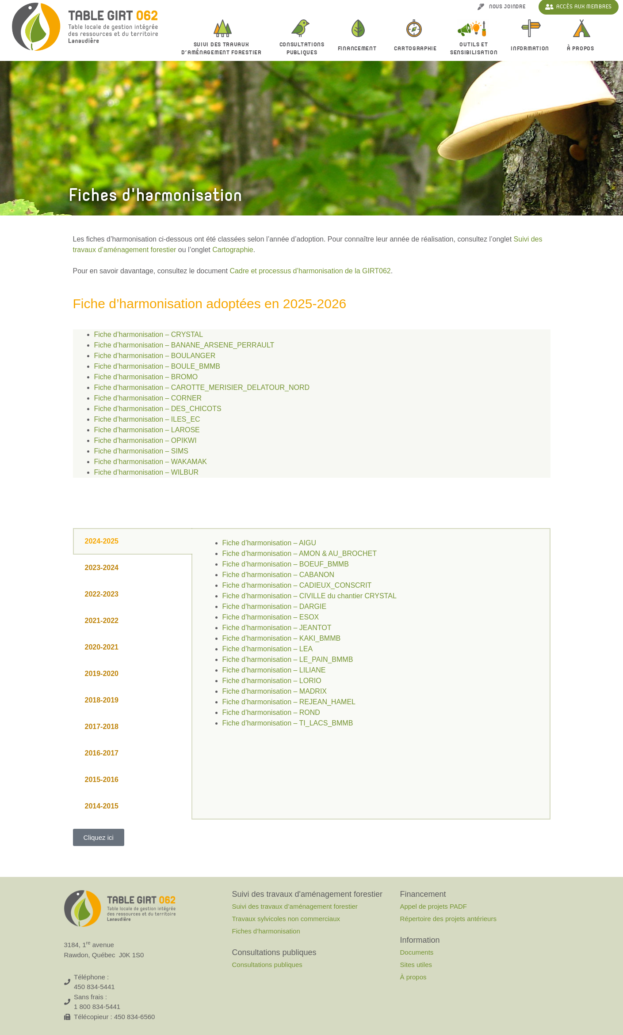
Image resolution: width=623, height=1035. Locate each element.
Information (532, 49)
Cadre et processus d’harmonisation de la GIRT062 (309, 271)
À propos (583, 49)
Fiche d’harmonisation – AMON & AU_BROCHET (299, 553)
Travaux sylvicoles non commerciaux (286, 918)
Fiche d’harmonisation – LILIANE (274, 670)
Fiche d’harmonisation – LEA (267, 649)
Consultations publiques (267, 964)
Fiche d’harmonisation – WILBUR (146, 472)
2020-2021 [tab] (102, 647)
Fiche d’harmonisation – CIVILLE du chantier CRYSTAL (309, 596)
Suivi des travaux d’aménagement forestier (223, 48)
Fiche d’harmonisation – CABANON (278, 574)
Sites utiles (416, 964)
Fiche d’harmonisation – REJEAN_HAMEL (288, 702)
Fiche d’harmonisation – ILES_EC (147, 419)
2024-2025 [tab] (102, 541)
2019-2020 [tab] (102, 673)
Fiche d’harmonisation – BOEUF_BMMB (285, 564)
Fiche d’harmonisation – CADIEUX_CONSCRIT (297, 585)
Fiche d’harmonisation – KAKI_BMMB (281, 638)
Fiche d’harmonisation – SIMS (141, 451)
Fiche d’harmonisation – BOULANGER (155, 355)
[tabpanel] (371, 638)
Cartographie (415, 48)
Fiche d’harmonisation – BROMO (146, 377)
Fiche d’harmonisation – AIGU (269, 543)
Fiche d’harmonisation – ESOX (270, 617)
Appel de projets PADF (433, 906)
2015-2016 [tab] (102, 779)
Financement (359, 49)
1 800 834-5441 (97, 1006)
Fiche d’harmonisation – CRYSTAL (148, 334)
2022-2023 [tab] (102, 594)
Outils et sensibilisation (474, 48)
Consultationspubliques (302, 48)
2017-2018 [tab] (102, 726)
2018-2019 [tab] (102, 700)
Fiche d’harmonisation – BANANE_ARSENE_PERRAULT (184, 345)
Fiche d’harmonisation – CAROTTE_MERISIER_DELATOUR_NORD (202, 387)
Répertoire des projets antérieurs (448, 918)
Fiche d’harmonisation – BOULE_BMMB (157, 366)
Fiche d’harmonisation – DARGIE (274, 606)
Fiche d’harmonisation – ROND (271, 712)
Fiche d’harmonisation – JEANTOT (277, 627)
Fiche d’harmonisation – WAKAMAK (150, 461)
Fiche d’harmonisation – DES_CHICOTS (158, 408)
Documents (416, 952)
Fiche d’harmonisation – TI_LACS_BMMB (287, 723)
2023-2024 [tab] (102, 567)
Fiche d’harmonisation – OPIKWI (145, 440)
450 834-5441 (94, 986)
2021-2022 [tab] (102, 620)
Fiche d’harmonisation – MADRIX (274, 691)
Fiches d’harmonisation (266, 931)
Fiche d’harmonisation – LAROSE (147, 430)
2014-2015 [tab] (102, 806)
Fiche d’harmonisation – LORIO (271, 680)
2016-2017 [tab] (102, 753)
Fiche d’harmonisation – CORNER (148, 398)
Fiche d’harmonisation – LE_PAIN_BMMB (287, 659)
